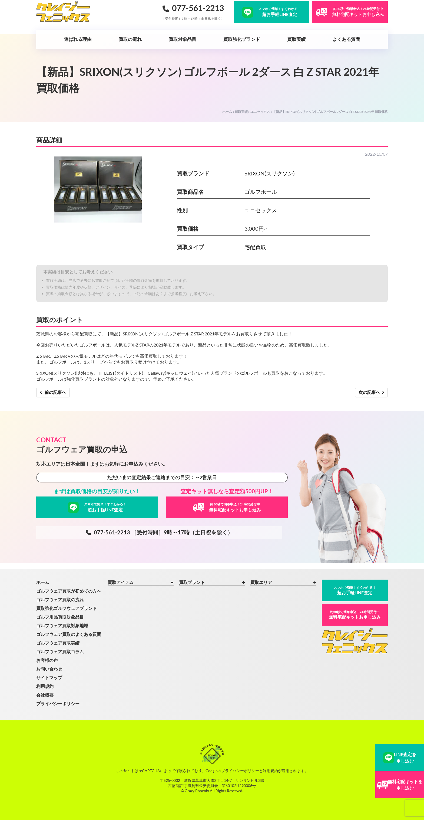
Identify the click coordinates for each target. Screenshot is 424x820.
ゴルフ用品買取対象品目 (60, 616)
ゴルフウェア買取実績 (58, 642)
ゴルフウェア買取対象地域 (62, 625)
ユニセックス (260, 112)
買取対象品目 (182, 39)
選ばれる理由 (78, 39)
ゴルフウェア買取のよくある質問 (68, 634)
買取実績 (296, 39)
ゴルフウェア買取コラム (60, 651)
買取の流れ (130, 39)
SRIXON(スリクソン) (269, 173)
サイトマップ (49, 677)
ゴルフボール (260, 191)
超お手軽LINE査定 (355, 590)
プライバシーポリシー (58, 703)
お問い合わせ (49, 668)
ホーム (227, 112)
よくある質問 (346, 39)
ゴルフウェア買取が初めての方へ (68, 590)
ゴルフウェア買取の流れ (60, 599)
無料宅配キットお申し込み (355, 614)
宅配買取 (255, 247)
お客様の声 (47, 660)
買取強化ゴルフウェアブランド (66, 608)
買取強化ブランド (241, 39)
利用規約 (45, 686)
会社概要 (45, 694)
